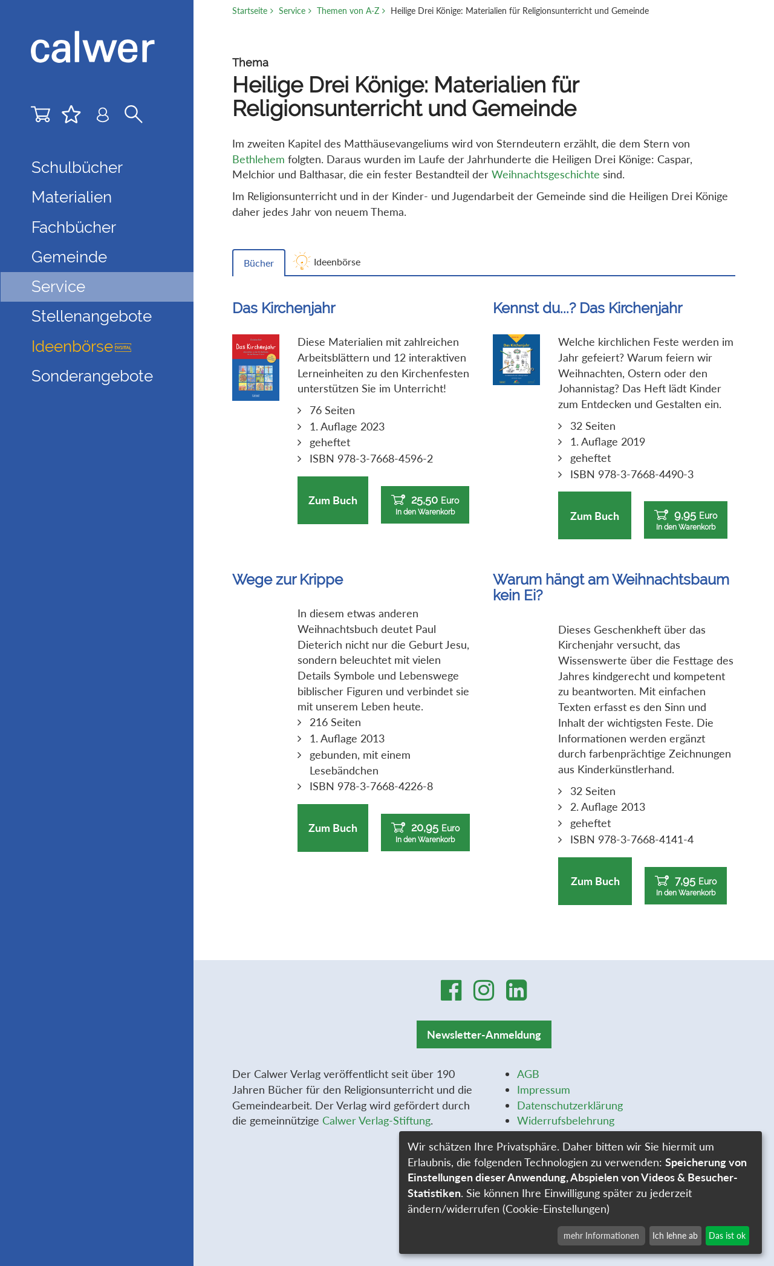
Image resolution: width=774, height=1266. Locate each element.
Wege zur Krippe (287, 579)
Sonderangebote (92, 376)
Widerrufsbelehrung (565, 1120)
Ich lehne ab (675, 1235)
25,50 (425, 505)
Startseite (249, 10)
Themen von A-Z (348, 10)
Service (292, 10)
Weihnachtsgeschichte (546, 174)
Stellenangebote (91, 316)
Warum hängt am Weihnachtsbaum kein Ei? (611, 587)
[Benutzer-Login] (102, 117)
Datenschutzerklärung (570, 1105)
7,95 (686, 886)
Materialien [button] (71, 197)
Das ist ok (727, 1235)
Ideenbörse (81, 346)
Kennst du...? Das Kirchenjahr (587, 308)
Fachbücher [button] (73, 227)
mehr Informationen (601, 1235)
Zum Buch (332, 500)
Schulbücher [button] (77, 167)
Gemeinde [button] (69, 257)
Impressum (543, 1089)
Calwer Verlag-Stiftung (376, 1120)
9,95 (685, 520)
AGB (528, 1073)
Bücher (259, 262)
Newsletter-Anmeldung (484, 1034)
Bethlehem (258, 159)
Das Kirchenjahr (283, 308)
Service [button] (58, 287)
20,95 (425, 833)
